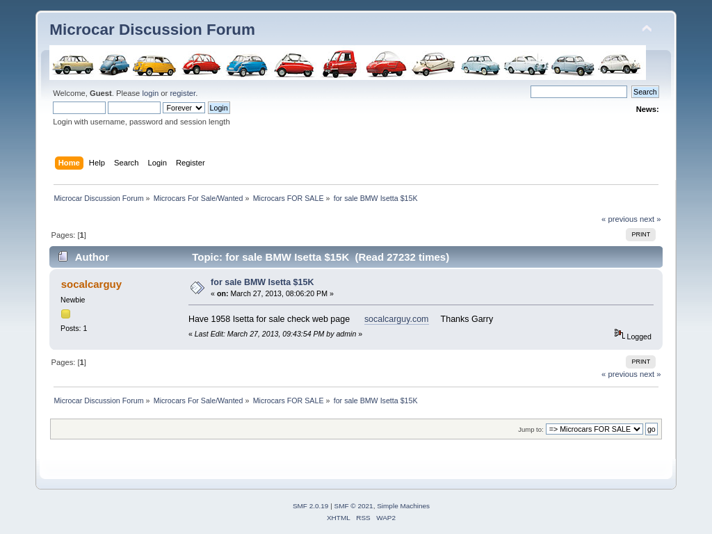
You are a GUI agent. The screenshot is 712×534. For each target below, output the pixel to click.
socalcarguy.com (396, 319)
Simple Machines (403, 506)
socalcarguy (91, 284)
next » (650, 219)
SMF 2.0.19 (311, 506)
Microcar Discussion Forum (152, 29)
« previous (619, 219)
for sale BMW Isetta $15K (262, 282)
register (182, 93)
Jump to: (531, 429)
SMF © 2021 (353, 506)
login (150, 93)
